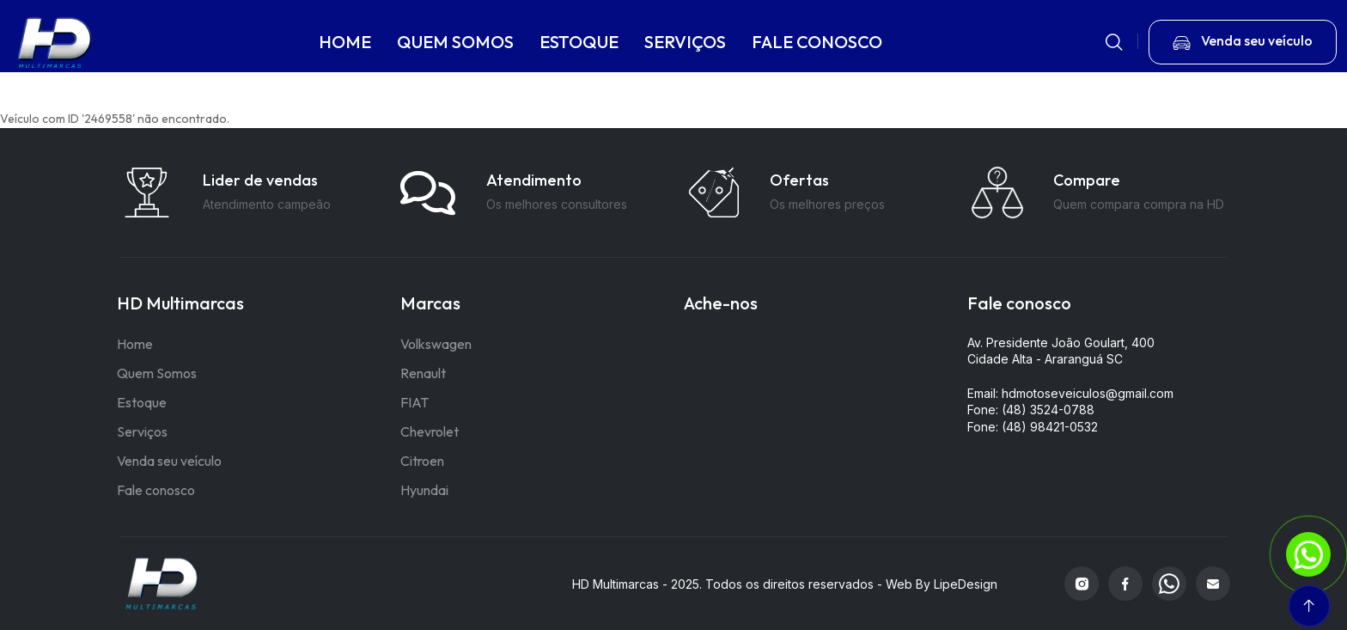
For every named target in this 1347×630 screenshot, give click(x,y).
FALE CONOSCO (818, 41)
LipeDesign (965, 584)
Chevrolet (429, 431)
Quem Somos (157, 373)
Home (135, 343)
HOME (346, 41)
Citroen (422, 460)
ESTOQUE (579, 41)
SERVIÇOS (686, 41)
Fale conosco (156, 489)
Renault (423, 373)
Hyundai (424, 489)
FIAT (414, 402)
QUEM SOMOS (456, 41)
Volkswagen (436, 343)
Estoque (142, 402)
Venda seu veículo (169, 460)
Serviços (142, 431)
